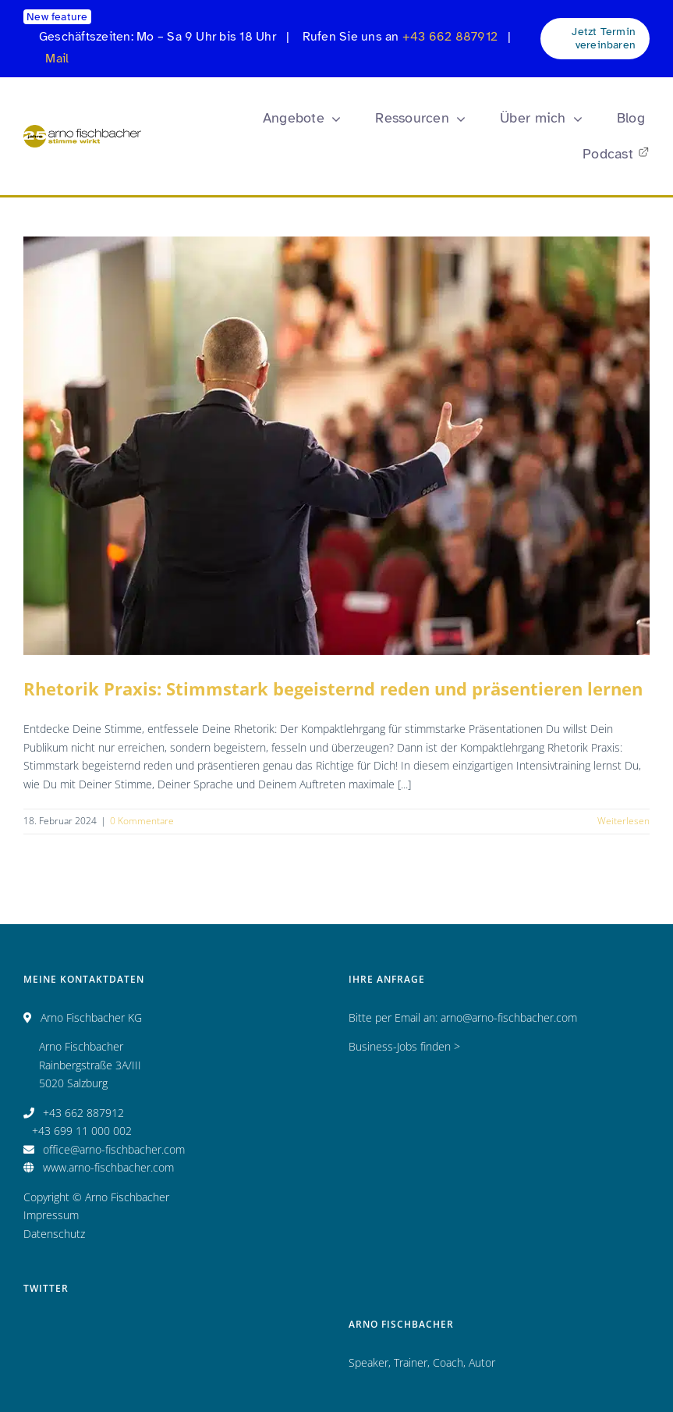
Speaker (368, 1362)
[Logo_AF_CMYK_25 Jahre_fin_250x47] (82, 130)
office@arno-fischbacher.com (114, 1149)
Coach (448, 1362)
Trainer (410, 1362)
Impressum (51, 1214)
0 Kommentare (142, 820)
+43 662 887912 (450, 36)
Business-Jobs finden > (404, 1046)
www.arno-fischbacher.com (108, 1167)
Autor (482, 1362)
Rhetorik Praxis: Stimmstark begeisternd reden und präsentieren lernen (333, 689)
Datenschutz (54, 1233)
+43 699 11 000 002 (82, 1130)
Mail (57, 58)
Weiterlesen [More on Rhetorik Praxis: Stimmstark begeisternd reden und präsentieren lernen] (623, 820)
